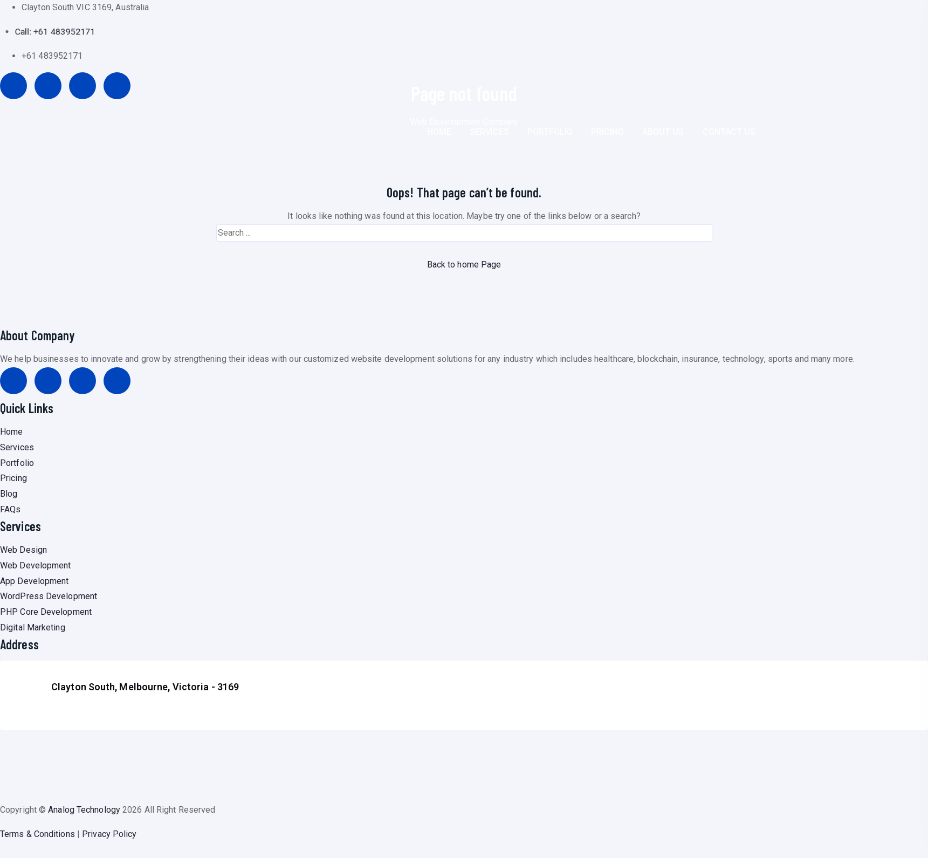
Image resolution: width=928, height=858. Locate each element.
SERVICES (489, 132)
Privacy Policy (109, 834)
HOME (439, 132)
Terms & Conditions (37, 834)
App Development (34, 581)
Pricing (13, 478)
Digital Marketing (32, 627)
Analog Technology (84, 810)
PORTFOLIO (550, 132)
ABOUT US (663, 132)
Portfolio (17, 463)
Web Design (23, 550)
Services (17, 447)
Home (11, 432)
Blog (8, 494)
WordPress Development (48, 596)
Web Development (35, 565)
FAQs (10, 509)
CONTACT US (729, 132)
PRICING (607, 132)
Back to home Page (464, 264)
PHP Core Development (46, 612)
